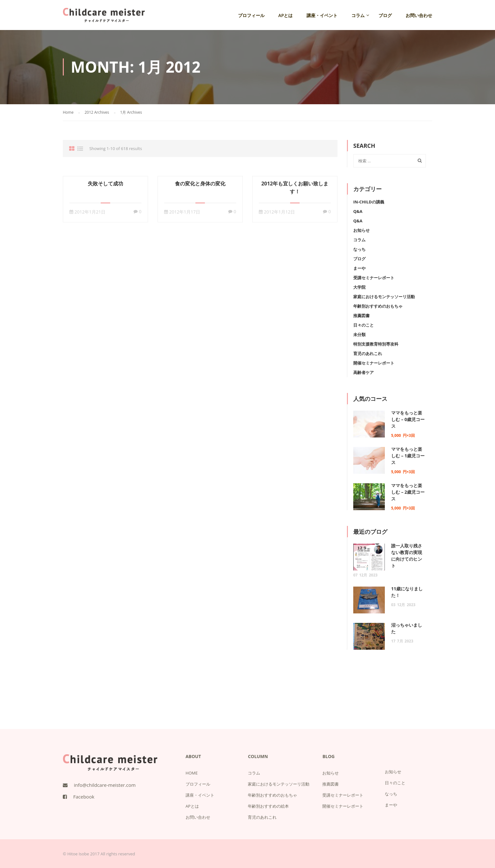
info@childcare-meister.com (105, 785)
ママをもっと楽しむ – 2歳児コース (408, 492)
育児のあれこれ (367, 353)
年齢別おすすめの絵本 (268, 806)
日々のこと (363, 325)
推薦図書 (361, 315)
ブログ (385, 15)
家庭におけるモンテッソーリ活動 (384, 296)
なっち (359, 249)
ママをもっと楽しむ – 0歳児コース (408, 419)
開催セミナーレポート (373, 363)
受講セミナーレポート (373, 277)
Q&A (357, 211)
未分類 (359, 334)
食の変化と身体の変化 (200, 183)
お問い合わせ (419, 15)
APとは (285, 15)
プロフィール (251, 15)
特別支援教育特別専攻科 (375, 344)
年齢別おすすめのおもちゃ (378, 306)
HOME (192, 773)
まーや (359, 268)
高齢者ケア (363, 372)
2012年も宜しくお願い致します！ (295, 187)
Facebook (83, 796)
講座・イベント (322, 15)
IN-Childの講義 (368, 202)
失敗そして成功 (105, 183)
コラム (358, 15)
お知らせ (361, 230)
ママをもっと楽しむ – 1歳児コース (408, 455)
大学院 (359, 287)
